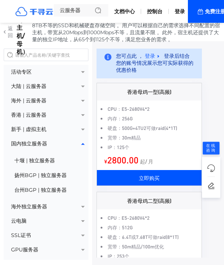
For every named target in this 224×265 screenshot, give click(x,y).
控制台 (154, 11)
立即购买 (149, 177)
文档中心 (124, 11)
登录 (180, 11)
